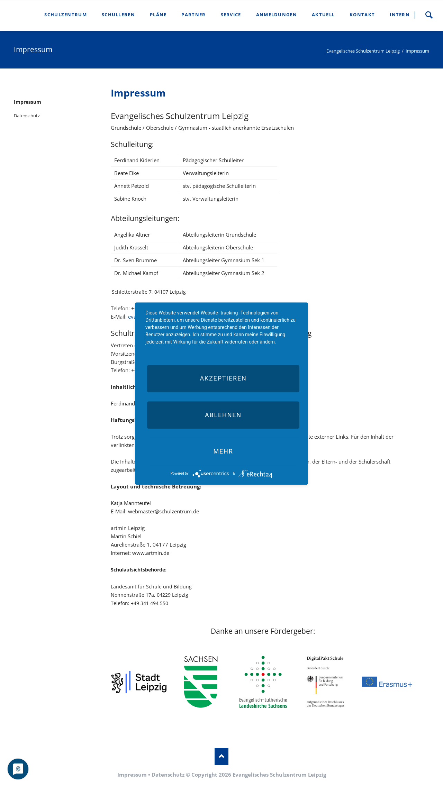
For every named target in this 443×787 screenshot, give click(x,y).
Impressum (27, 102)
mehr (223, 451)
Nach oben (221, 756)
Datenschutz (27, 115)
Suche (429, 15)
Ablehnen (223, 415)
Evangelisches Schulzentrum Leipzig (363, 51)
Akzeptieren (223, 378)
